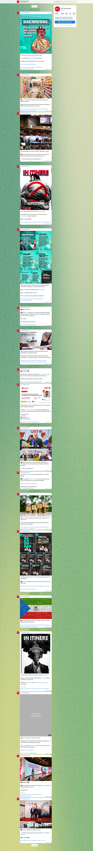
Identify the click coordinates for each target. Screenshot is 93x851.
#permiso (25, 64)
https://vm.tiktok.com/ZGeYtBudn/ (28, 324)
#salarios (27, 750)
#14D (41, 159)
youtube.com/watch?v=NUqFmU (29, 483)
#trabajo (34, 64)
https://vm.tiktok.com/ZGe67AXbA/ (29, 753)
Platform (70, 25)
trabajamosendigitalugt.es (28, 488)
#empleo (30, 64)
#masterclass (32, 479)
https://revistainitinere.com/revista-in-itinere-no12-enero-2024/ (35, 688)
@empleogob (33, 745)
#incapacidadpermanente (41, 682)
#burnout (43, 678)
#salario (41, 586)
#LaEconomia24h (44, 374)
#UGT (22, 64)
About (59, 25)
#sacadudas (32, 58)
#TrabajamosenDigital (30, 409)
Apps (66, 25)
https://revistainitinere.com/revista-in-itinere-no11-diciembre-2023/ (36, 222)
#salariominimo (46, 586)
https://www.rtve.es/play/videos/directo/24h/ (31, 381)
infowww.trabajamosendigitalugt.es (30, 422)
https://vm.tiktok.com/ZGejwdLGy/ (29, 589)
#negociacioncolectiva (34, 586)
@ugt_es (63, 9)
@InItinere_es (45, 675)
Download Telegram (65, 22)
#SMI (33, 577)
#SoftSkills (29, 474)
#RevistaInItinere (40, 211)
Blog (63, 25)
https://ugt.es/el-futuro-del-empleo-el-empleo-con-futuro (33, 840)
